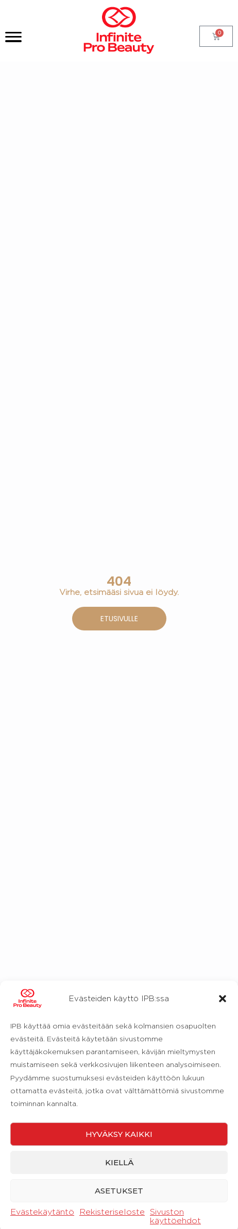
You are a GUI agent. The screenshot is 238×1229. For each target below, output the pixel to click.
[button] (222, 1190)
